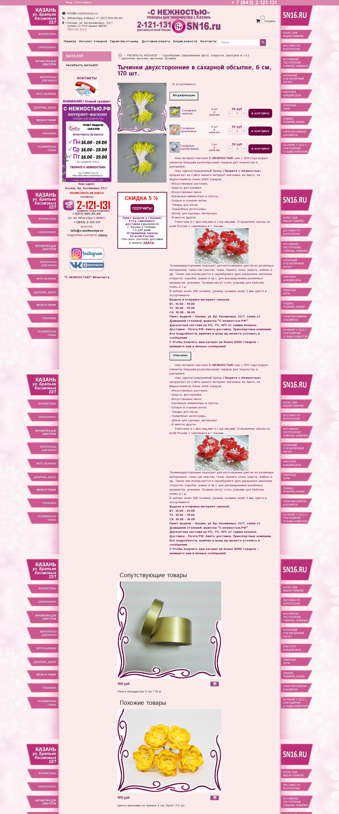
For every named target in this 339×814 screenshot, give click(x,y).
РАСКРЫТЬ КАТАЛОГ (142, 55)
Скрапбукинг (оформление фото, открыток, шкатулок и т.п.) (206, 55)
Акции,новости (185, 41)
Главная (70, 41)
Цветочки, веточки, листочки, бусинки (149, 58)
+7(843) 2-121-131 (87, 222)
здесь (148, 242)
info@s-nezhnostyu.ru (82, 13)
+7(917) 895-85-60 (87, 214)
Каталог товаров (93, 41)
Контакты (208, 41)
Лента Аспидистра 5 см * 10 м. (139, 691)
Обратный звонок (77, 29)
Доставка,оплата (156, 41)
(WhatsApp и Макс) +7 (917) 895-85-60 (94, 18)
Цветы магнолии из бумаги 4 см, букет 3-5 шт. (151, 805)
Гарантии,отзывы (124, 41)
